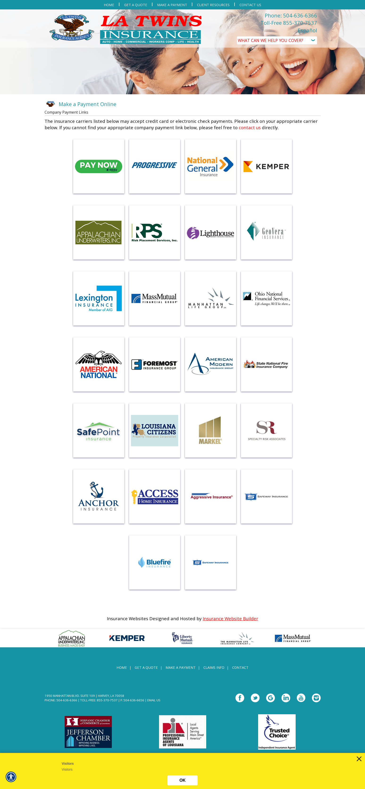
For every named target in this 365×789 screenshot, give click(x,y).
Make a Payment (181, 667)
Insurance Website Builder (230, 618)
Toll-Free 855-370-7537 (288, 22)
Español (307, 30)
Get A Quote (146, 667)
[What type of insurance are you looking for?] (277, 40)
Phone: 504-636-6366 (291, 15)
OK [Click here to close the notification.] (182, 780)
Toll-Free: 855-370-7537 (98, 700)
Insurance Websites (127, 618)
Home (122, 667)
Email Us (153, 700)
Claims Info (213, 667)
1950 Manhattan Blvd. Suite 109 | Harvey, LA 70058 (84, 696)
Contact (240, 667)
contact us (250, 127)
